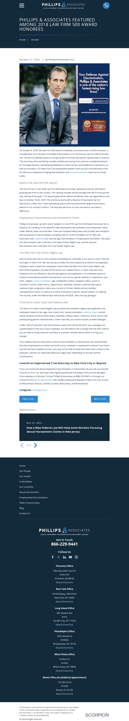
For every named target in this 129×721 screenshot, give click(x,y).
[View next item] (35, 445)
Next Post (100, 399)
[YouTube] (70, 557)
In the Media (25, 481)
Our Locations (26, 486)
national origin (90, 312)
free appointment (44, 380)
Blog (21, 508)
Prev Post (29, 399)
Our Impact (25, 476)
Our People (25, 471)
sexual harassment (78, 172)
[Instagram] (76, 557)
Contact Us (24, 513)
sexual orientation (42, 281)
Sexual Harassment (29, 492)
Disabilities (39, 238)
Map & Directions (64, 582)
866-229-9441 (64, 544)
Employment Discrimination (33, 497)
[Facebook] (52, 557)
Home (22, 465)
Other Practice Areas (29, 502)
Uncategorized (39, 390)
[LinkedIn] (64, 557)
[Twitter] (58, 557)
